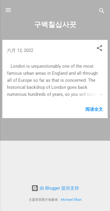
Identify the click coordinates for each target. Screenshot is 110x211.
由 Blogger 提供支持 (55, 188)
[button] (99, 49)
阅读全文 (94, 109)
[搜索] (101, 12)
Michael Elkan (71, 200)
